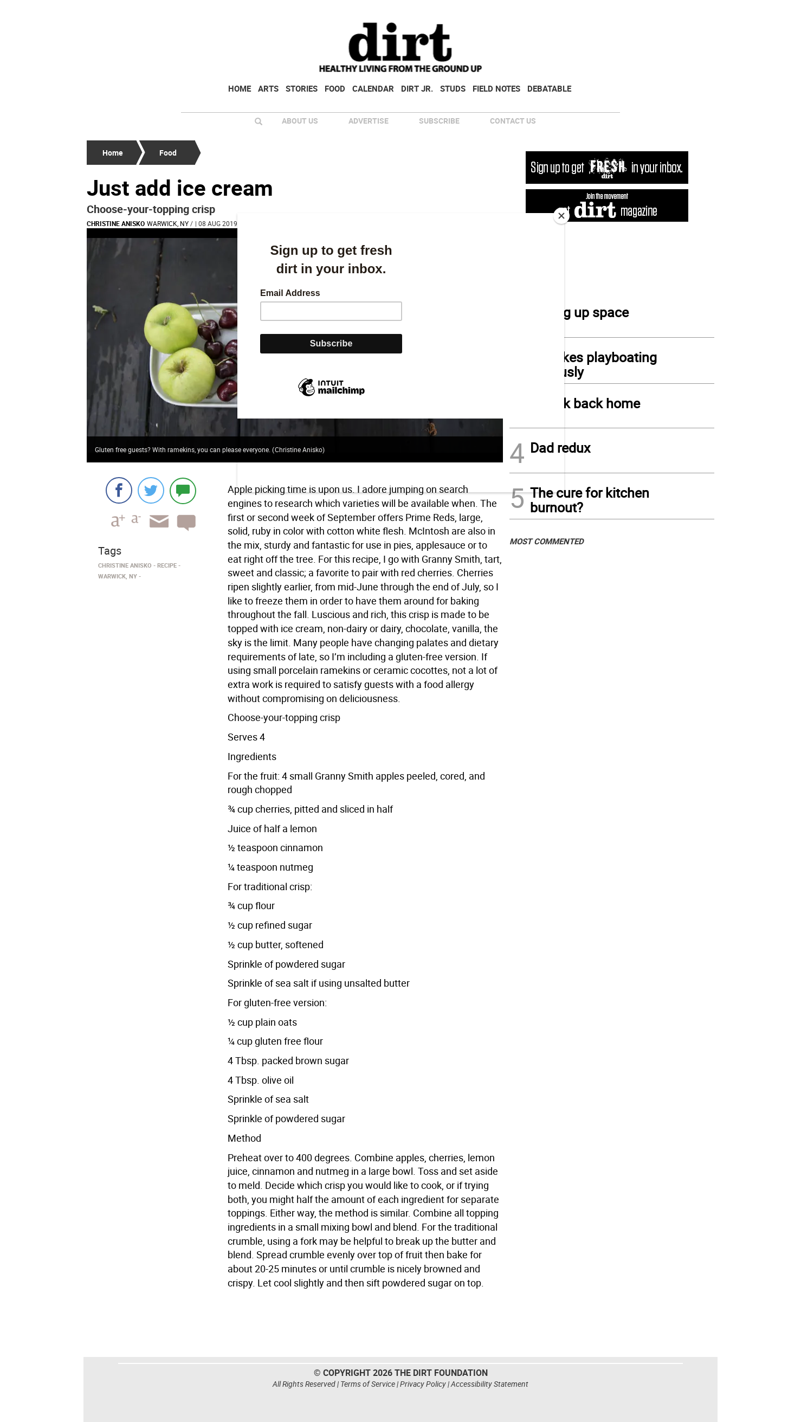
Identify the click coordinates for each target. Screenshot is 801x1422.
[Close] (561, 216)
